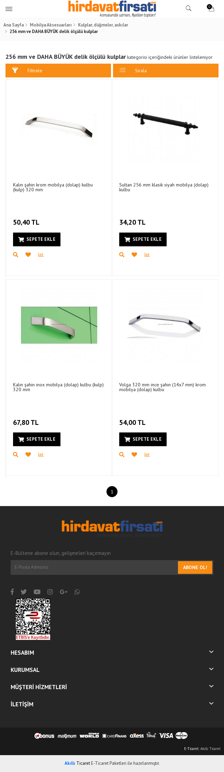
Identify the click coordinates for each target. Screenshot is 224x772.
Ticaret (77, 763)
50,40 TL (27, 218)
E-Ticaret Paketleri (108, 763)
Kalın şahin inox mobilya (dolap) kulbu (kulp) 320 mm (58, 387)
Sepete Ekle (36, 239)
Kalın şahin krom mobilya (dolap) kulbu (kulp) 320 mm (53, 187)
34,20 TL (133, 218)
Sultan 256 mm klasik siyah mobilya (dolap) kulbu (164, 187)
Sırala (133, 70)
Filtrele (27, 70)
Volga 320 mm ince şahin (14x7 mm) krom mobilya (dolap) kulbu (162, 387)
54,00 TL (133, 418)
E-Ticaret (191, 748)
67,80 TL (27, 418)
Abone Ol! (195, 567)
